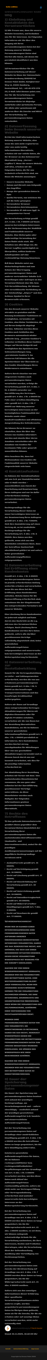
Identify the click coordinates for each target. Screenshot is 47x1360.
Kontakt (8, 1349)
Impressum (35, 1349)
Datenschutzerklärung (20, 1349)
